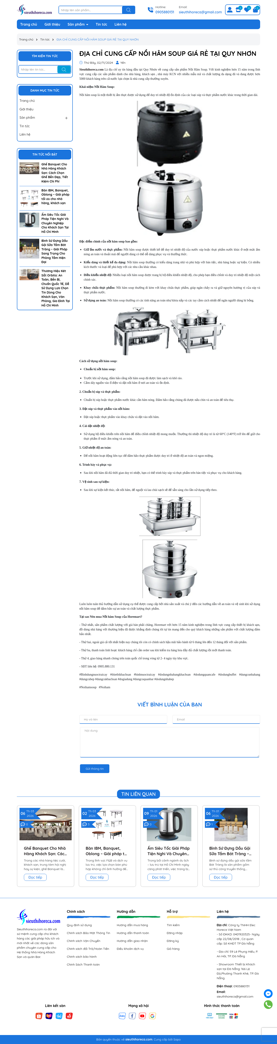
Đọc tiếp (35, 877)
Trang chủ (28, 24)
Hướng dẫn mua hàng (132, 925)
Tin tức (101, 24)
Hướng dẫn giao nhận (132, 941)
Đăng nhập (175, 933)
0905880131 (164, 12)
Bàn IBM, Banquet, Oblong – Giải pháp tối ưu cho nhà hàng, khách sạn (55, 196)
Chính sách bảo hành (82, 957)
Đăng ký (173, 941)
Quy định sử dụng (79, 925)
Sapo (177, 1039)
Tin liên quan (138, 794)
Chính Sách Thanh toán (83, 964)
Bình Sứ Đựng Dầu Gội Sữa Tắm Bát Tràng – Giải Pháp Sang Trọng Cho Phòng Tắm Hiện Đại (54, 251)
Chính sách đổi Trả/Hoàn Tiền (88, 949)
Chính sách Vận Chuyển (83, 941)
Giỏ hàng (173, 949)
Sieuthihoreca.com (91, 69)
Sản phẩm (77, 24)
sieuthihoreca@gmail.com (200, 12)
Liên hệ (121, 24)
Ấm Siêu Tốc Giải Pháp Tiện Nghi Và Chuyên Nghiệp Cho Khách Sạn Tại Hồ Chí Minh (55, 223)
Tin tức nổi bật (44, 154)
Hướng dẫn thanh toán (133, 933)
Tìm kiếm (173, 925)
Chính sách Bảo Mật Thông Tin (88, 933)
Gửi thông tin (95, 769)
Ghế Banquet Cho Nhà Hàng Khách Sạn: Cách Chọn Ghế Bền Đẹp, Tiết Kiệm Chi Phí (54, 172)
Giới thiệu (52, 24)
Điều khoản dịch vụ (130, 949)
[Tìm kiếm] (128, 10)
